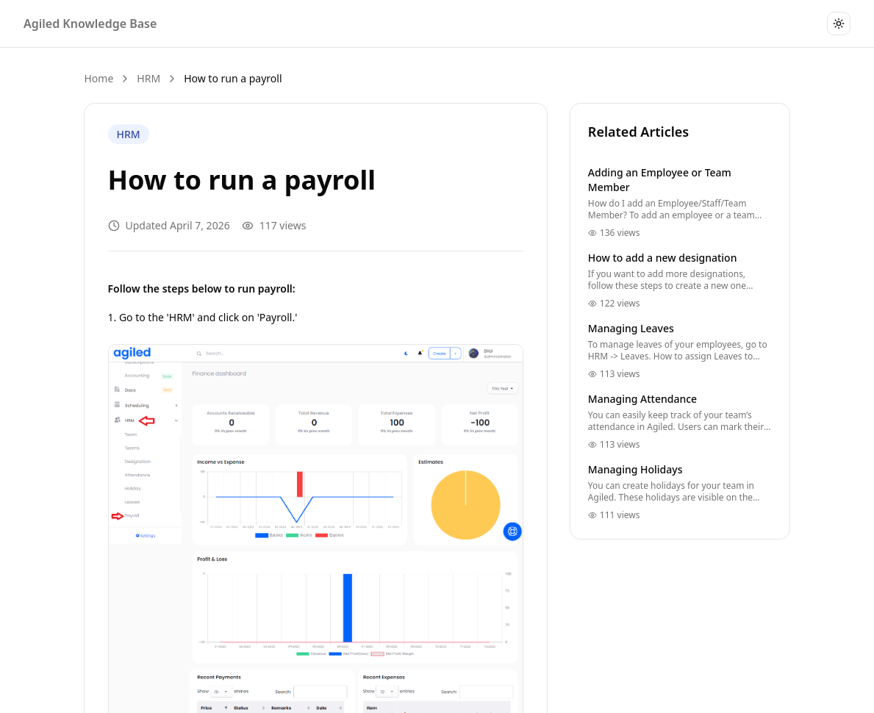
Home (99, 78)
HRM (148, 78)
